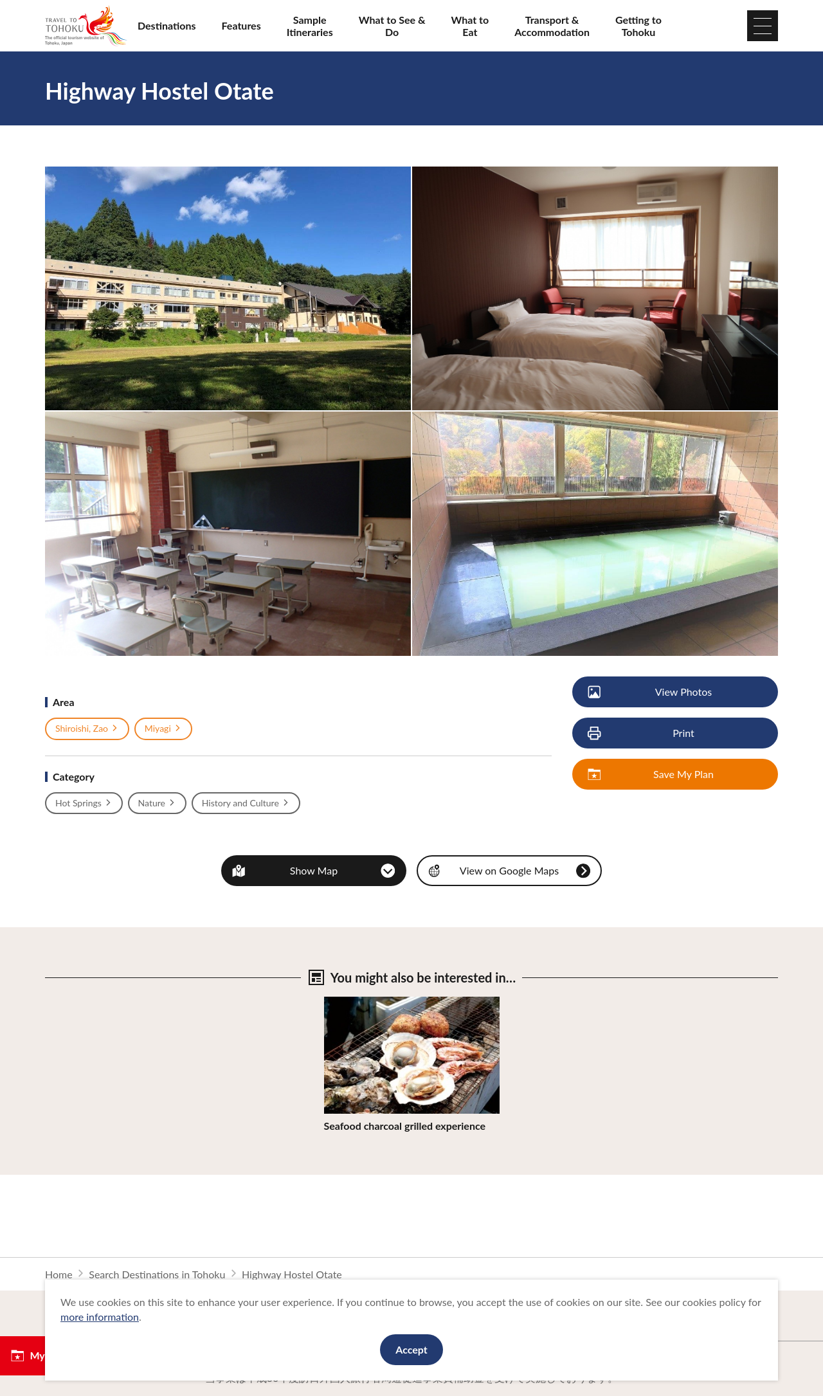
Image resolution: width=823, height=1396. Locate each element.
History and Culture (246, 803)
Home (59, 1274)
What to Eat (470, 26)
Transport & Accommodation (552, 26)
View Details (352, 1003)
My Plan (38, 1355)
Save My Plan (651, 774)
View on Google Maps (509, 870)
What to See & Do (392, 26)
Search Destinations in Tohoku (157, 1274)
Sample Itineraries (310, 26)
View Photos (650, 692)
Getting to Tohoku (638, 26)
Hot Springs (84, 803)
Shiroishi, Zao (87, 728)
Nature (157, 803)
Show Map (314, 870)
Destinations (167, 25)
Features (241, 25)
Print (641, 733)
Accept (411, 1349)
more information (99, 1316)
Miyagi (163, 728)
